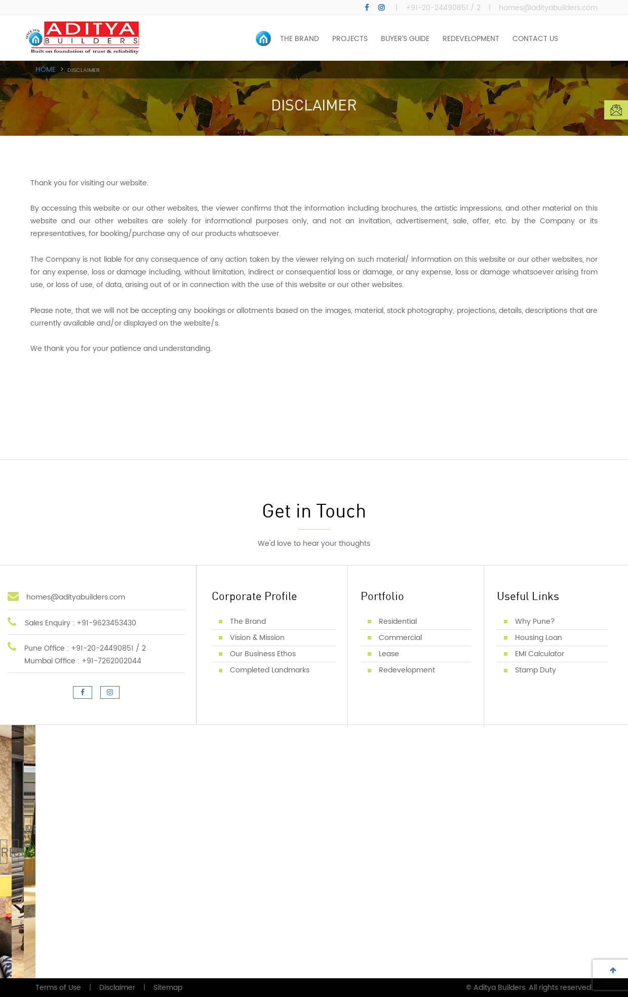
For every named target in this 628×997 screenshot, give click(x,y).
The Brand (248, 621)
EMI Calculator (539, 654)
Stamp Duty (535, 670)
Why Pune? (535, 621)
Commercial (400, 638)
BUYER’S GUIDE (405, 39)
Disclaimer (117, 987)
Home (45, 70)
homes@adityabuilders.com (548, 8)
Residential (398, 621)
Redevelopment (407, 670)
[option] (314, 98)
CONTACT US (535, 39)
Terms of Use (58, 987)
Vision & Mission (257, 638)
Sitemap (167, 987)
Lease (389, 654)
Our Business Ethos (263, 654)
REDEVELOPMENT (471, 39)
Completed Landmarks (269, 670)
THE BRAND (299, 39)
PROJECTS (350, 39)
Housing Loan (538, 638)
